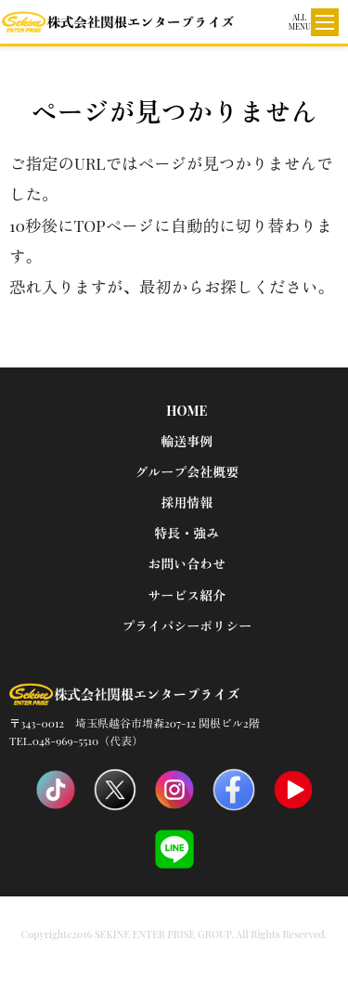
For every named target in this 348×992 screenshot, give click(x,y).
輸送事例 (187, 441)
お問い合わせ (187, 564)
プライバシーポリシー (186, 626)
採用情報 (187, 502)
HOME (186, 410)
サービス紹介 (187, 595)
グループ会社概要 (186, 472)
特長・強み (186, 533)
